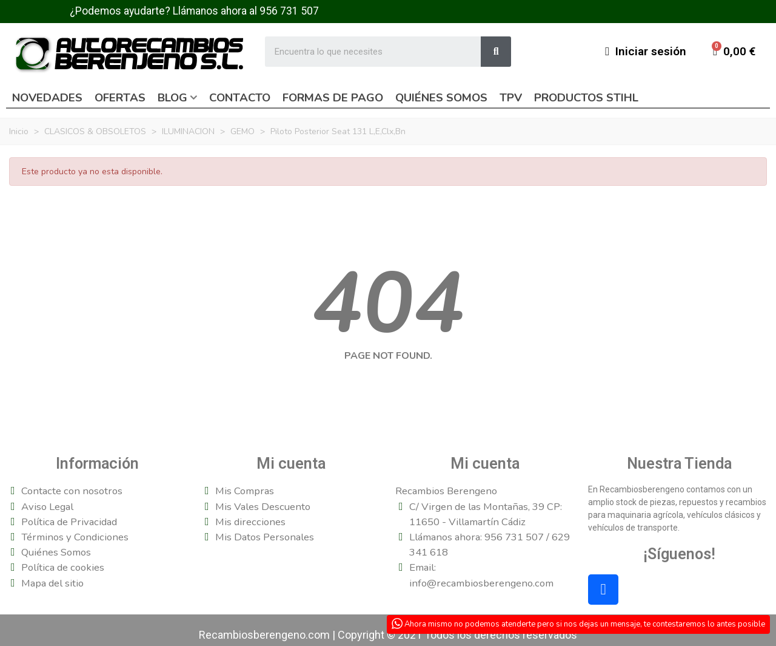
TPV (511, 98)
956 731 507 (289, 11)
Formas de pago (333, 98)
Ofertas (120, 98)
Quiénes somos (441, 98)
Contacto (239, 98)
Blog (172, 98)
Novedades (47, 98)
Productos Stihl (586, 98)
